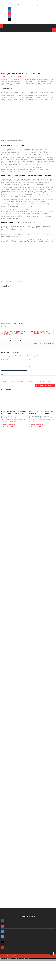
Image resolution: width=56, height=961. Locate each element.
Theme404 (10, 956)
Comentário (5, 359)
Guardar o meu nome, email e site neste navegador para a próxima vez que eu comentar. (28, 381)
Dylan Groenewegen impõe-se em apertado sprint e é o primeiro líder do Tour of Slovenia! (15, 333)
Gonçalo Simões (9, 426)
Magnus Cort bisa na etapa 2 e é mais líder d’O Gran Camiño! (41, 412)
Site (2, 374)
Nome (31, 359)
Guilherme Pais (22, 76)
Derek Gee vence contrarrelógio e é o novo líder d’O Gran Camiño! (13, 412)
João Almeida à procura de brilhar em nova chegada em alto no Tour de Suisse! (40, 332)
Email (31, 367)
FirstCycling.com (18, 323)
